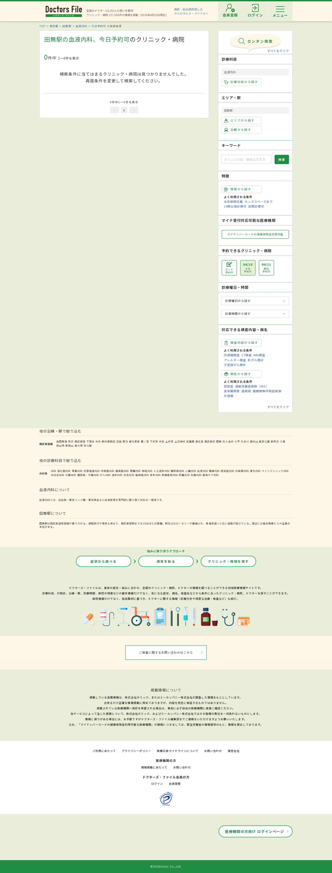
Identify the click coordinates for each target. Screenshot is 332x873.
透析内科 (117, 475)
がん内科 (105, 475)
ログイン (157, 783)
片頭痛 (228, 396)
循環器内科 (122, 471)
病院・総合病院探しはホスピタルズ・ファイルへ (191, 11)
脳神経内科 (142, 475)
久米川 (245, 441)
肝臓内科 (184, 475)
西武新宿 (80, 441)
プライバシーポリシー (136, 751)
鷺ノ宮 (145, 441)
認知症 (228, 386)
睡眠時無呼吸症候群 (267, 391)
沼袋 (119, 441)
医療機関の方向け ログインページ (254, 831)
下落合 (90, 441)
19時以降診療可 (235, 206)
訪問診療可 (256, 206)
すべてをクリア (278, 51)
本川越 (88, 445)
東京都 (54, 26)
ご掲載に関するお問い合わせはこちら (166, 652)
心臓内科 (190, 471)
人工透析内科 (162, 471)
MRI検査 (259, 355)
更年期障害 (232, 391)
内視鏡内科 (242, 471)
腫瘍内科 (214, 471)
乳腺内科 (196, 475)
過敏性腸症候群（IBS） (252, 386)
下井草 (154, 441)
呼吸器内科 (107, 471)
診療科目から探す (241, 82)
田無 (219, 441)
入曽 (282, 441)
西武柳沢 (209, 441)
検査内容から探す (241, 342)
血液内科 (81, 26)
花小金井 (228, 441)
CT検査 (247, 355)
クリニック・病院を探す (228, 561)
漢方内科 (255, 471)
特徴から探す (237, 189)
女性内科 (128, 475)
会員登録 (175, 783)
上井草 (169, 441)
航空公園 (264, 441)
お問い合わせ (213, 751)
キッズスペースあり (259, 201)
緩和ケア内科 (211, 475)
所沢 (71, 441)
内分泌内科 (57, 475)
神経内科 (147, 471)
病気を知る (166, 561)
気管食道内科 (92, 471)
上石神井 (180, 441)
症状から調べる (103, 561)
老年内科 (155, 475)
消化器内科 (64, 471)
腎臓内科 (135, 471)
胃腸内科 (77, 471)
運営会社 (234, 751)
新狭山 (69, 445)
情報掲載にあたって (154, 767)
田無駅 (66, 26)
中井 (98, 441)
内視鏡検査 (232, 355)
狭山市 (60, 445)
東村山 (254, 441)
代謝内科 (70, 475)
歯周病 (246, 391)
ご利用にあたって (104, 751)
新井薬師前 (108, 441)
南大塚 (79, 445)
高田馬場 (61, 441)
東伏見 (199, 441)
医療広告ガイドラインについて (177, 751)
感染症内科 (227, 471)
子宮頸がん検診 (235, 365)
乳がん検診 (256, 360)
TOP (42, 26)
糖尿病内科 (177, 471)
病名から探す (237, 374)
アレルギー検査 (235, 360)
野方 (125, 441)
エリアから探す (239, 120)
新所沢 (275, 441)
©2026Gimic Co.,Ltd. (166, 866)
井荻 (161, 441)
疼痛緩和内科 (170, 475)
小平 (237, 441)
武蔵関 (190, 441)
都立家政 (134, 441)
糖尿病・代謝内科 (88, 475)
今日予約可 (98, 26)
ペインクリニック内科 (275, 471)
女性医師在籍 (233, 201)
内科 (53, 471)
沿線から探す (237, 129)
